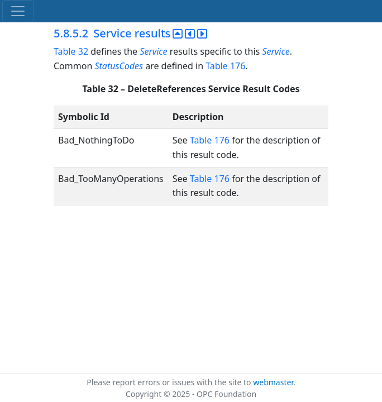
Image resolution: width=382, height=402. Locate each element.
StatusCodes (118, 66)
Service (153, 51)
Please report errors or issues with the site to (170, 382)
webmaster (273, 382)
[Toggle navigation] (18, 11)
